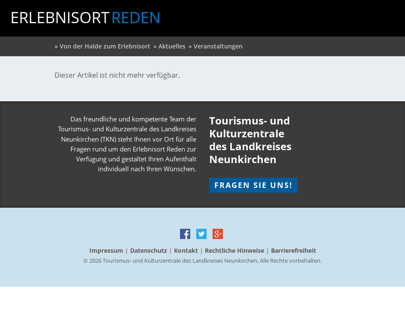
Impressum (106, 250)
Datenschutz (148, 250)
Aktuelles (172, 46)
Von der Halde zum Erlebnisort (105, 46)
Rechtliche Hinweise (234, 250)
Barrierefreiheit (293, 250)
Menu (387, 17)
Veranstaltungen (218, 46)
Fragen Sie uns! (253, 185)
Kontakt (186, 250)
